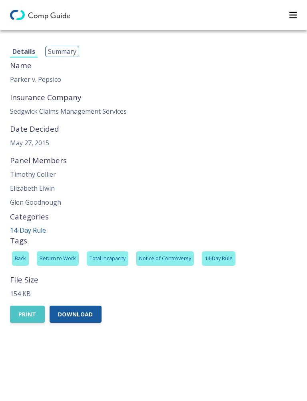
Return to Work (58, 258)
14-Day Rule (28, 230)
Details (23, 51)
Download (75, 314)
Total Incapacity (108, 258)
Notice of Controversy (165, 258)
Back (20, 258)
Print (27, 314)
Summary (62, 51)
